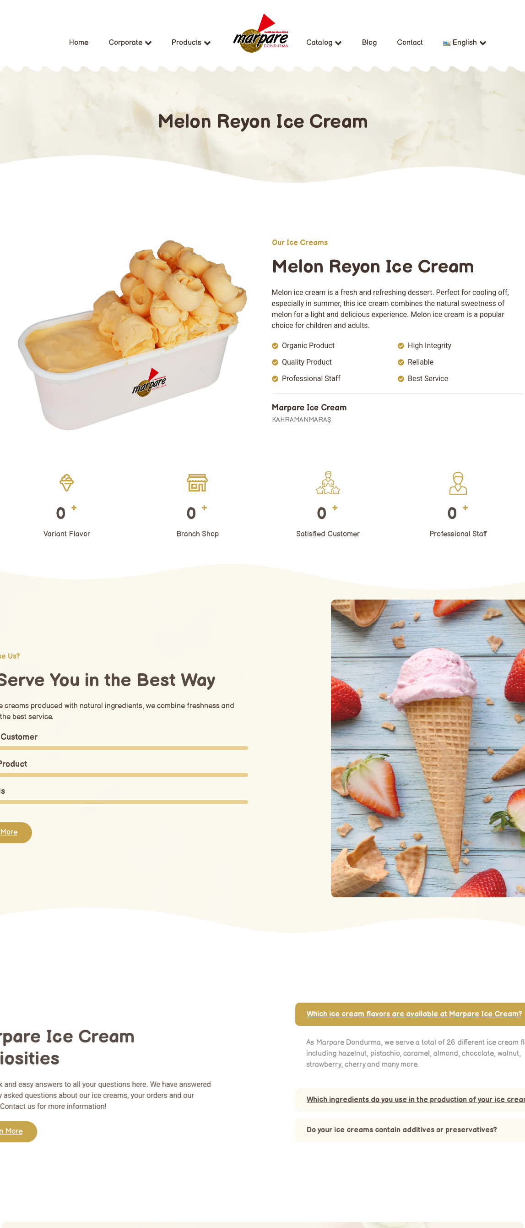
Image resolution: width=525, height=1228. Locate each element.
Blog (369, 42)
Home (78, 42)
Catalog (323, 43)
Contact (410, 42)
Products (191, 43)
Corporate (130, 43)
